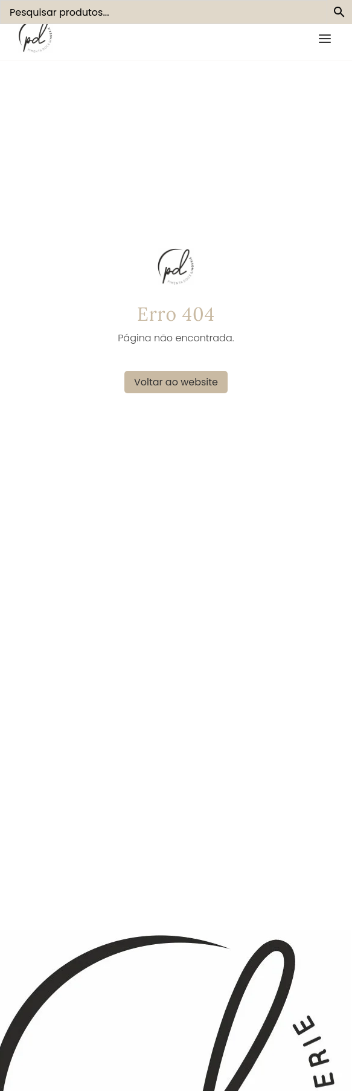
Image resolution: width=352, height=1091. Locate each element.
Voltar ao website (176, 382)
